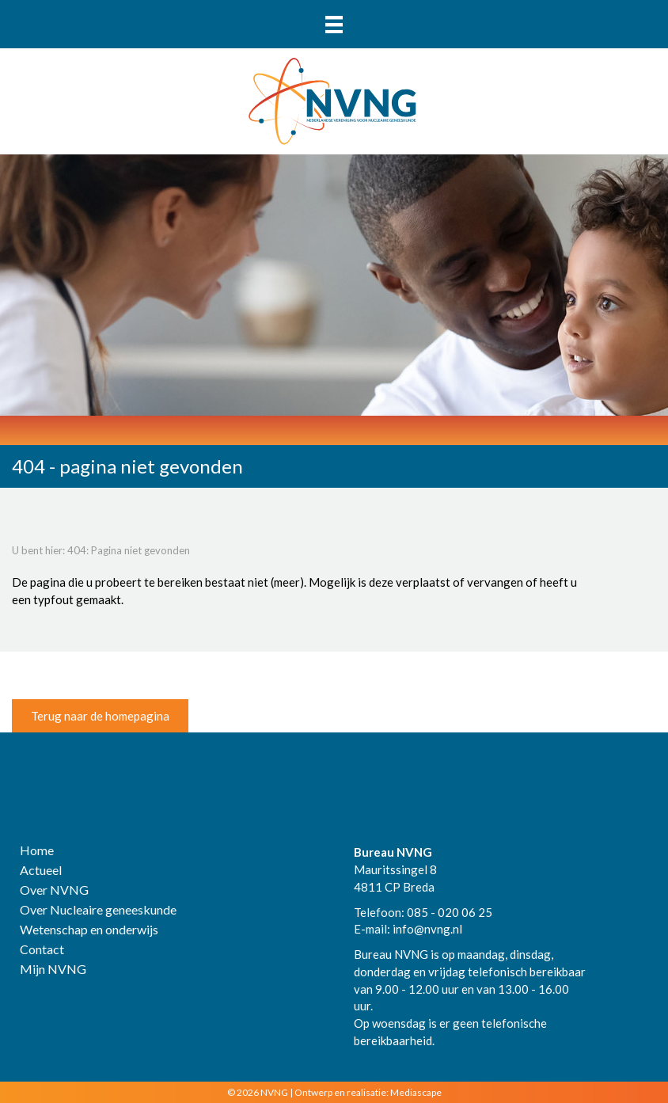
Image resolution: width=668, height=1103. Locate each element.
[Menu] (334, 24)
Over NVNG (54, 890)
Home (37, 851)
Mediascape (416, 1092)
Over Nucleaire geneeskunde (98, 910)
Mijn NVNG (53, 969)
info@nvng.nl (427, 929)
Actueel (41, 870)
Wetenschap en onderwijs (89, 930)
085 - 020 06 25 (449, 912)
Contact (42, 950)
